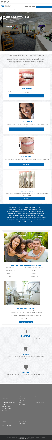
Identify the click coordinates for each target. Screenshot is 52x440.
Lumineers (21, 392)
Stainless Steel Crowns (39, 394)
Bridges (20, 396)
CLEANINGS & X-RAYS (10, 267)
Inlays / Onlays (5, 398)
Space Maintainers (38, 396)
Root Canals (4, 390)
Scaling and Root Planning (23, 419)
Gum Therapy (22, 417)
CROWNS (10, 271)
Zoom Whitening (22, 398)
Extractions (4, 419)
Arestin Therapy (22, 423)
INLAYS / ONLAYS (10, 273)
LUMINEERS (10, 274)
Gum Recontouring (22, 421)
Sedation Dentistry (7, 425)
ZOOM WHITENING (33, 274)
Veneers (20, 390)
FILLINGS (33, 268)
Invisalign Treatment (40, 402)
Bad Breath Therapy (6, 406)
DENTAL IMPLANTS (10, 270)
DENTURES (33, 271)
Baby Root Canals (38, 392)
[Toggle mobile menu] (14, 9)
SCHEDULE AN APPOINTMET (26, 322)
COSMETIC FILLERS (33, 276)
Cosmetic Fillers (22, 404)
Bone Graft (4, 421)
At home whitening (22, 400)
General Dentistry (6, 387)
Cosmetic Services (23, 387)
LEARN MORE (10, 26)
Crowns (20, 394)
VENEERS (33, 273)
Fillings (3, 392)
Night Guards (4, 410)
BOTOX (10, 276)
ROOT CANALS (10, 268)
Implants (3, 394)
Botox (20, 402)
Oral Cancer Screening (6, 408)
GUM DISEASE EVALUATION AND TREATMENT (33, 267)
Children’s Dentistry (40, 387)
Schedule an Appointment (44, 6)
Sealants (36, 390)
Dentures (4, 396)
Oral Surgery (5, 417)
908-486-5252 (30, 7)
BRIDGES (33, 270)
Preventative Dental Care (8, 402)
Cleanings (4, 404)
